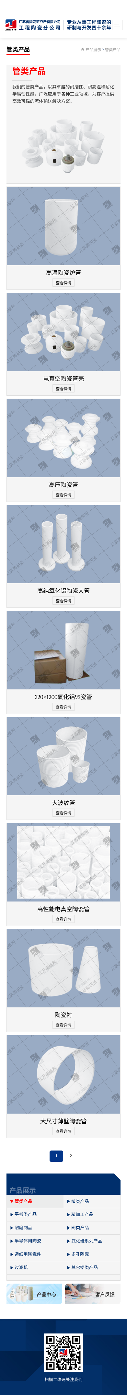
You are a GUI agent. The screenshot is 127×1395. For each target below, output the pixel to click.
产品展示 (93, 50)
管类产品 (113, 50)
